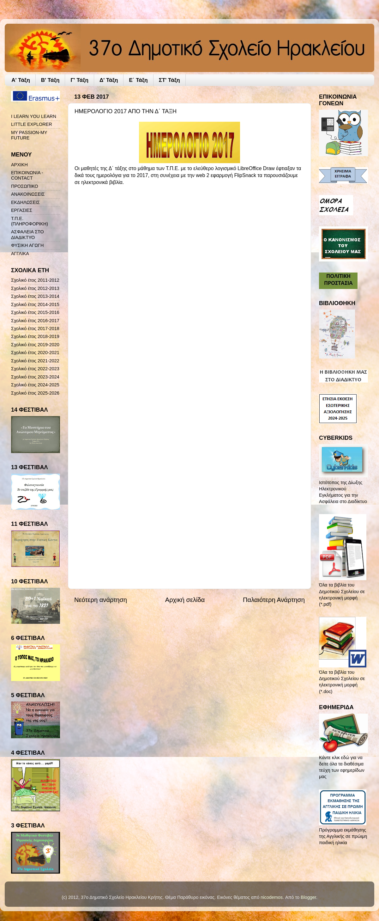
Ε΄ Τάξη (138, 80)
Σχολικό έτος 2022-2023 (35, 368)
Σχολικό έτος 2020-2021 (35, 352)
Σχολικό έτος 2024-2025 (35, 384)
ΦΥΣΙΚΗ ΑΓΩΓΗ (27, 245)
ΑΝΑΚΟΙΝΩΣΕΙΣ (28, 194)
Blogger (308, 897)
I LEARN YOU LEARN (33, 116)
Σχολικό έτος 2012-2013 (35, 288)
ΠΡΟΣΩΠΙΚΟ (24, 186)
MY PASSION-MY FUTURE (29, 135)
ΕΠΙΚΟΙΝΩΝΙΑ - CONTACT (27, 175)
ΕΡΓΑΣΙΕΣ (21, 210)
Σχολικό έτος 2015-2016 (35, 312)
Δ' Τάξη (108, 80)
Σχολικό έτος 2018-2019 (35, 336)
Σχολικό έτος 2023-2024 (35, 376)
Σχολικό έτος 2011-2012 (35, 280)
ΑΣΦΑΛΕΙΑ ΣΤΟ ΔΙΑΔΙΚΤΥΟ (27, 234)
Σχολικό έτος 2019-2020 (35, 344)
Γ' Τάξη (79, 80)
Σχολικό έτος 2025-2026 (35, 393)
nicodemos (272, 897)
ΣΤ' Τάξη (169, 80)
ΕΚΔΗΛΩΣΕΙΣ (25, 202)
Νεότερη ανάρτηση (100, 599)
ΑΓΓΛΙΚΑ (20, 253)
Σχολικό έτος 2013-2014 (35, 296)
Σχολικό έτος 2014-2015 (35, 304)
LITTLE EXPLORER (31, 124)
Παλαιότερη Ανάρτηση (274, 599)
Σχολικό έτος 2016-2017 (35, 320)
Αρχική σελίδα (185, 599)
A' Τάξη (20, 80)
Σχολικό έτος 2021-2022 (35, 360)
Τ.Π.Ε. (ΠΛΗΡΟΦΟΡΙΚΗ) (29, 221)
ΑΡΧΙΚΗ (19, 164)
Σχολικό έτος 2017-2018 (35, 328)
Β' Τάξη (50, 80)
